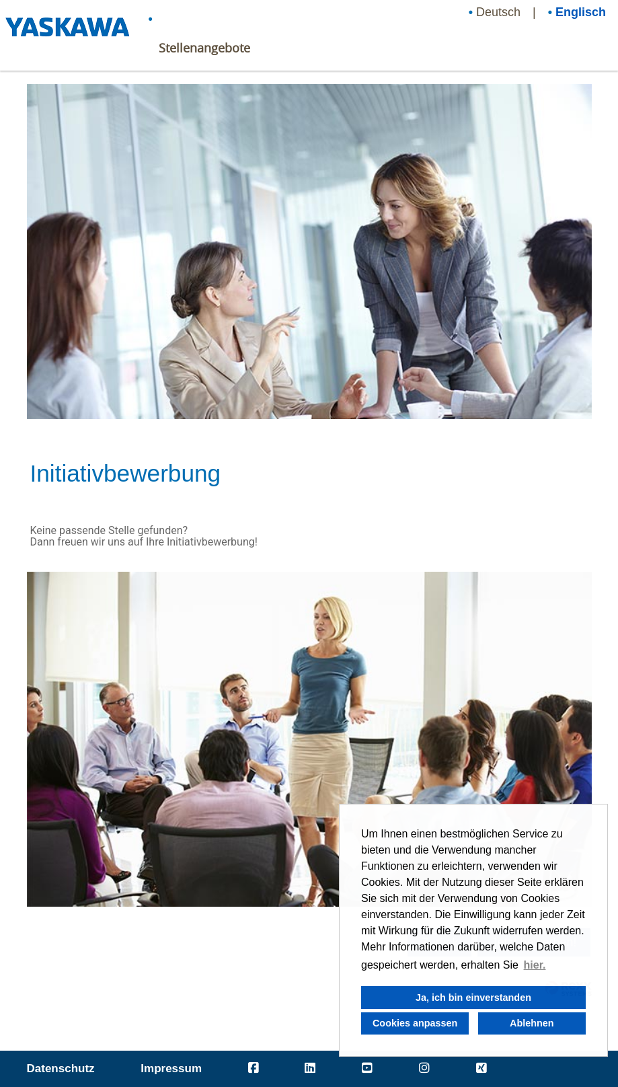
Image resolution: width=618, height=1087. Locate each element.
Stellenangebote (204, 48)
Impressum (171, 1068)
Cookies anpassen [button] (415, 1023)
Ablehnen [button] (532, 1023)
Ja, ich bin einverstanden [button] (473, 997)
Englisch (580, 12)
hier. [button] (535, 965)
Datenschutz (61, 1068)
